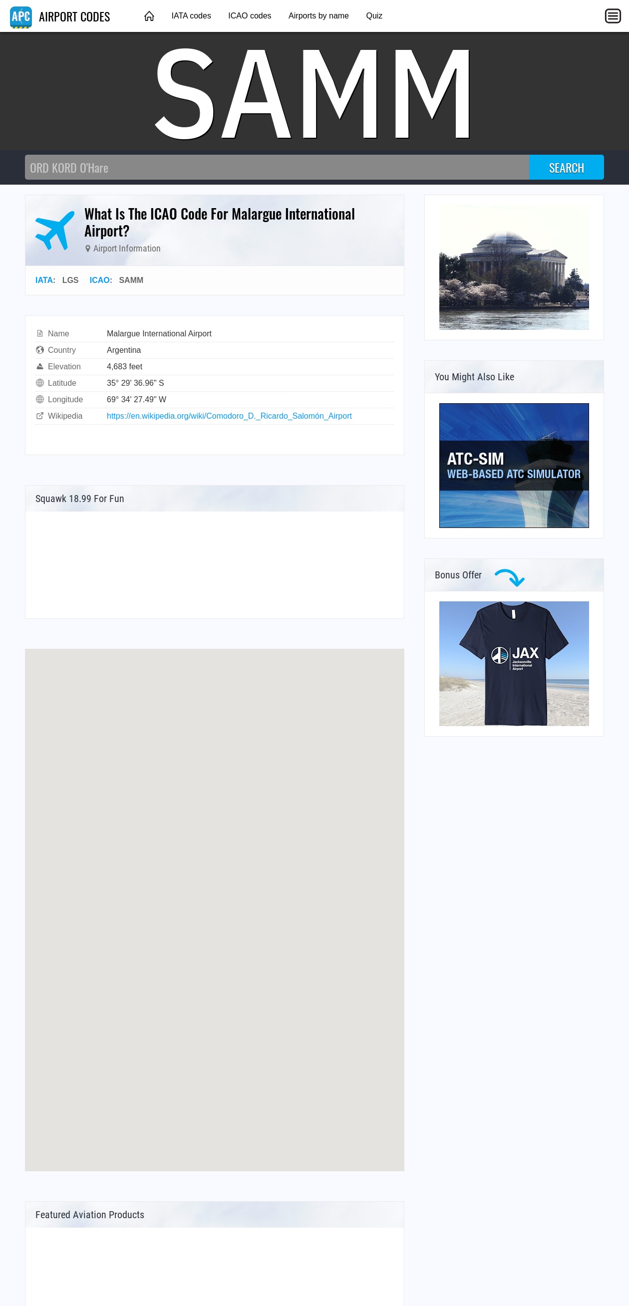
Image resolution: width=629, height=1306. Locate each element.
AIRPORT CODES (60, 16)
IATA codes (191, 15)
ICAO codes (249, 15)
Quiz (374, 15)
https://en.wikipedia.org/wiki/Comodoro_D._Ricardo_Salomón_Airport (229, 416)
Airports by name (319, 15)
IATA (44, 280)
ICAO (100, 280)
